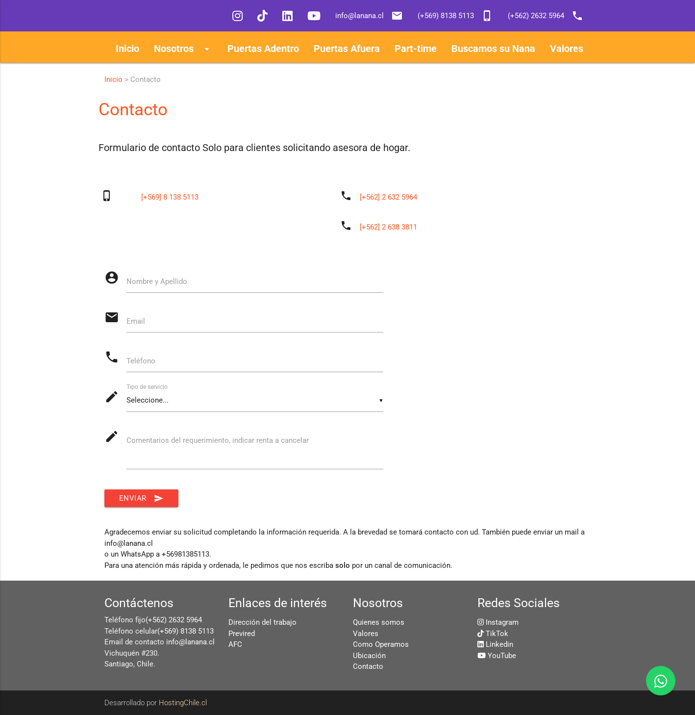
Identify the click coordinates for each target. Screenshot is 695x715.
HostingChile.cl (183, 702)
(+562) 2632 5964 (174, 619)
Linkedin (499, 644)
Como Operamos (381, 644)
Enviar (141, 498)
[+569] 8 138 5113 (170, 197)
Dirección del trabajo (262, 622)
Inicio (113, 79)
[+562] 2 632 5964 (388, 197)
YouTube (502, 655)
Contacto (368, 666)
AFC (235, 644)
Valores (365, 633)
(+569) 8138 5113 (185, 631)
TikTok (497, 633)
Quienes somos (378, 622)
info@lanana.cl (190, 642)
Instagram (502, 622)
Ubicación (369, 655)
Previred (241, 633)
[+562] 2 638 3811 (388, 227)
